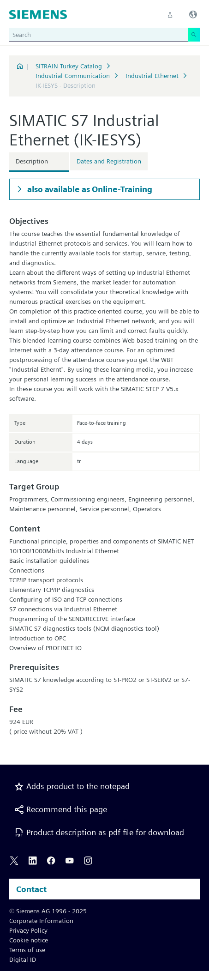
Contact (31, 889)
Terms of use (27, 949)
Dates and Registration (109, 161)
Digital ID (22, 959)
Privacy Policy (28, 930)
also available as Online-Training (88, 189)
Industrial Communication (73, 75)
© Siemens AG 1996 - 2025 (48, 911)
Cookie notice (28, 940)
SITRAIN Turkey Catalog (69, 66)
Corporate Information (41, 920)
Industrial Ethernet (152, 75)
